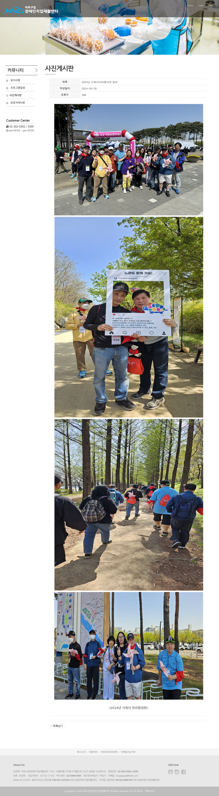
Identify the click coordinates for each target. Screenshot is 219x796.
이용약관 (93, 752)
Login (201, 5)
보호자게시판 (17, 103)
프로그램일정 (17, 88)
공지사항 (15, 80)
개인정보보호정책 (109, 752)
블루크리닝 (84, 27)
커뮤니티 (164, 27)
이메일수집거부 (128, 752)
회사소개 (81, 752)
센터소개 (187, 27)
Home (190, 5)
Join (211, 5)
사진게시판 (15, 95)
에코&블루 (110, 27)
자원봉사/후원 (137, 27)
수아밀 (62, 27)
